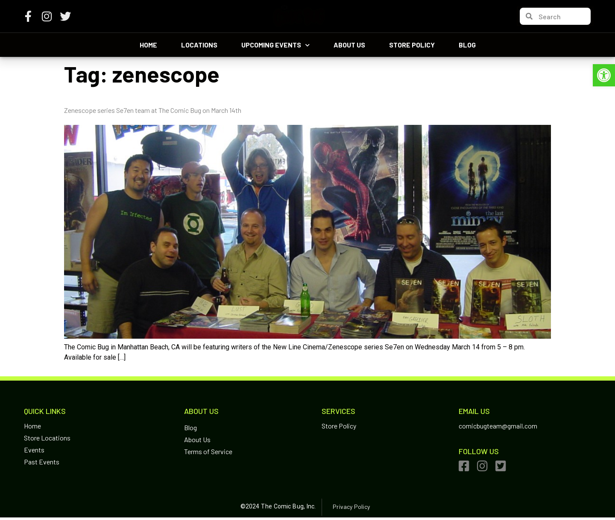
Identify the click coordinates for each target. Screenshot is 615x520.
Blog (467, 45)
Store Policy (412, 45)
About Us (349, 45)
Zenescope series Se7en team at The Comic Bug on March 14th (152, 110)
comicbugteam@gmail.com (498, 426)
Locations (199, 45)
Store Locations (47, 438)
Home (148, 45)
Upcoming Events (275, 45)
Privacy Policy (351, 506)
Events (34, 450)
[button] (604, 75)
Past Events (41, 462)
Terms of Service (208, 451)
